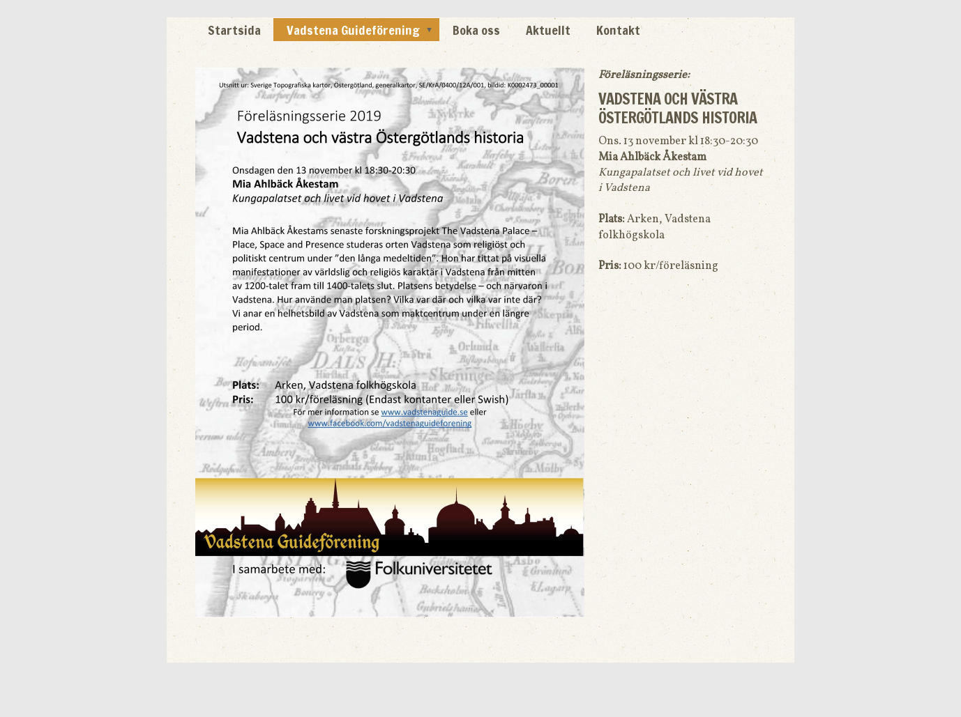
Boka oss (476, 30)
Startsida (234, 30)
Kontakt (618, 30)
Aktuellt (548, 30)
